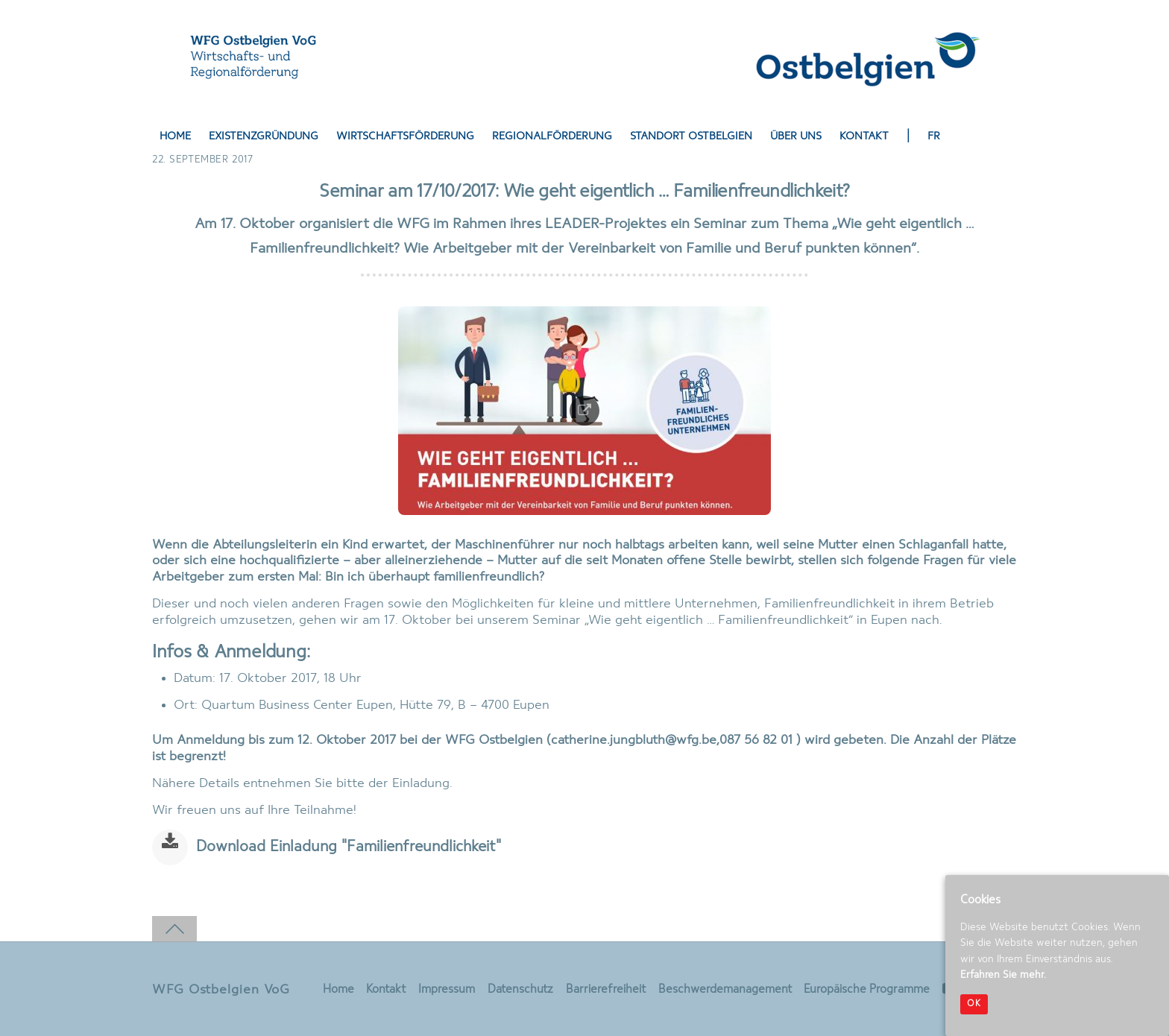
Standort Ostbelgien (691, 136)
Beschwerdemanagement (724, 990)
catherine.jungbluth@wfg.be (633, 740)
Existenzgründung (263, 136)
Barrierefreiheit (605, 990)
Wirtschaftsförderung (405, 136)
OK (974, 1003)
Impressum (446, 990)
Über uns (796, 136)
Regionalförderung (552, 136)
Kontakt (864, 136)
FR (933, 136)
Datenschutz (519, 990)
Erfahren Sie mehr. (1003, 975)
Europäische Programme (867, 990)
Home (175, 136)
